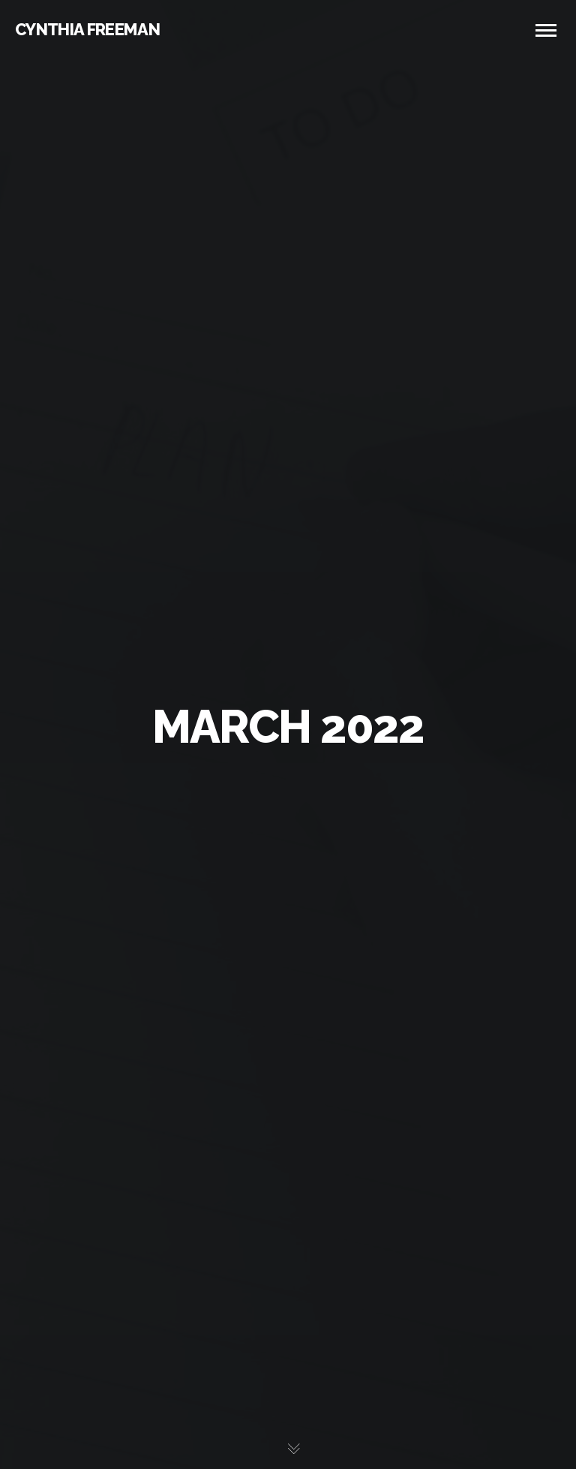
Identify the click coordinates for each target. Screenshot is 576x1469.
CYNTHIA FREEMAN (87, 29)
